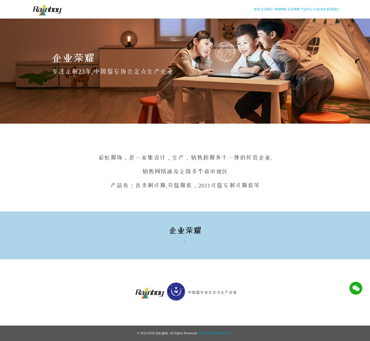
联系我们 (333, 9)
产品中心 (306, 9)
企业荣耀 (293, 9)
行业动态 (320, 9)
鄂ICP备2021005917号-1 (216, 333)
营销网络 (280, 9)
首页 (257, 9)
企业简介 (267, 9)
